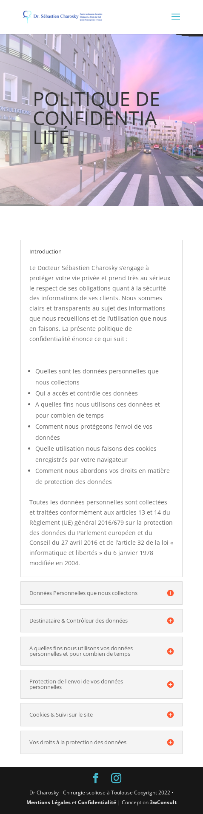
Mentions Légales (48, 802)
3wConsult (163, 802)
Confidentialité (97, 802)
